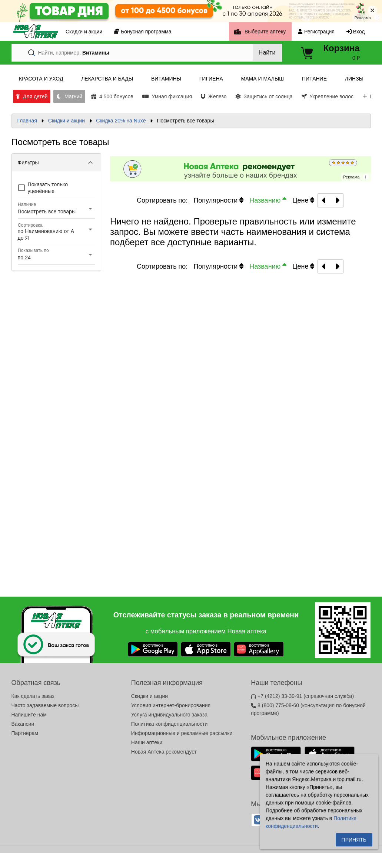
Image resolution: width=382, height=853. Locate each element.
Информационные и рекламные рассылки (182, 733)
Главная (27, 121)
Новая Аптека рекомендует (164, 752)
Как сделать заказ (32, 696)
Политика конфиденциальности (169, 724)
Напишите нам (29, 715)
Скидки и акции (66, 121)
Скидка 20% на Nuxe (121, 121)
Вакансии (22, 724)
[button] (56, 162)
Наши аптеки (146, 742)
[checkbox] (56, 187)
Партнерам (24, 733)
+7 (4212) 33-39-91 (302, 696)
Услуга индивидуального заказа (169, 715)
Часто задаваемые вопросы (45, 705)
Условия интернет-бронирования (170, 705)
